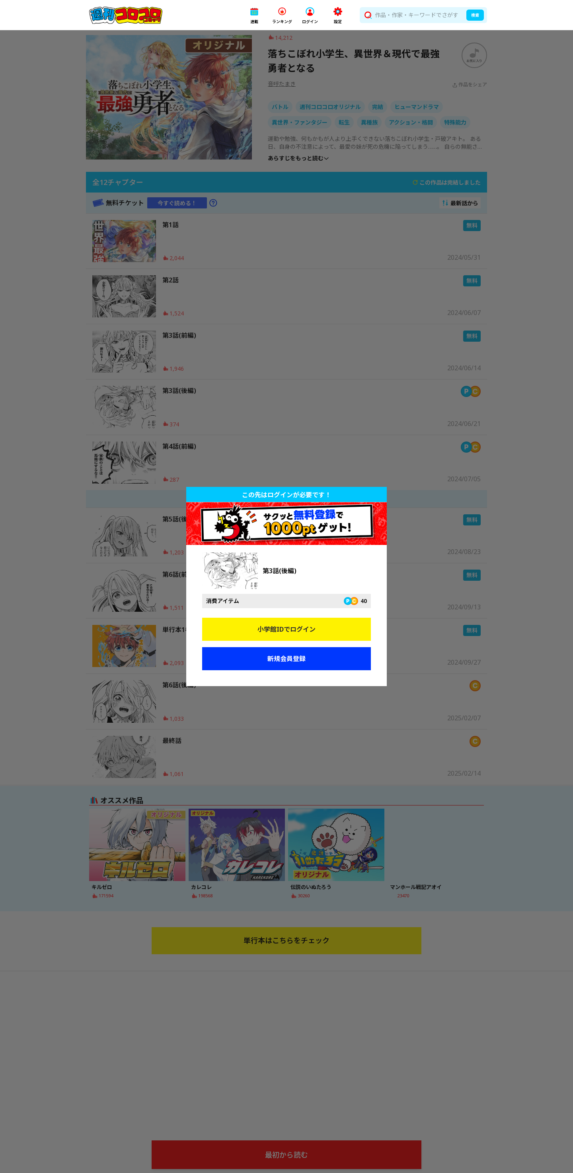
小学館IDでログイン (286, 629)
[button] (254, 15)
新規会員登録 (286, 658)
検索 (475, 15)
